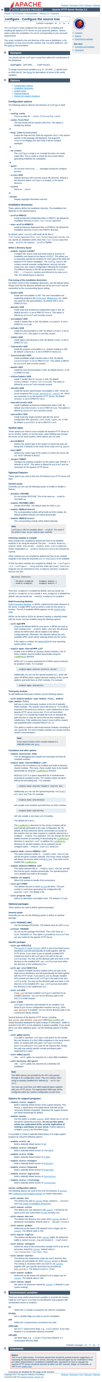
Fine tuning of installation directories (34, 1203)
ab (45, 1144)
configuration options (22, 1188)
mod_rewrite (34, 1020)
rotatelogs (50, 1183)
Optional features (21, 93)
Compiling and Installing (84, 47)
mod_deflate (20, 1010)
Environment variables (84, 39)
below (29, 72)
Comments (79, 50)
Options (78, 36)
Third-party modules (18, 691)
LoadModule (20, 657)
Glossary (88, 5)
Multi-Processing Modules (20, 601)
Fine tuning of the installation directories (27, 280)
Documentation (31, 13)
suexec (56, 394)
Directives (74, 5)
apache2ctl (46, 394)
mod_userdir (20, 1269)
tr (68, 23)
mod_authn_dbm (16, 1020)
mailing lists (26, 1366)
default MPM (43, 641)
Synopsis (78, 33)
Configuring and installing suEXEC (28, 1194)
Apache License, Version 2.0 (32, 1377)
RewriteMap (54, 1020)
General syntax (15, 484)
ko (64, 23)
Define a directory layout (20, 248)
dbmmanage (52, 298)
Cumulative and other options (22, 750)
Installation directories (23, 88)
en (55, 23)
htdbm (47, 1157)
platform (11, 45)
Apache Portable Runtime (29, 948)
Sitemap (96, 5)
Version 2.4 (44, 13)
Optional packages (18, 904)
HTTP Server (18, 13)
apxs (37, 744)
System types (20, 91)
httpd (36, 394)
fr (60, 23)
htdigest (48, 1163)
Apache (7, 13)
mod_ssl (20, 993)
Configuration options (23, 86)
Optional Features (18, 472)
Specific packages (17, 942)
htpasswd (41, 298)
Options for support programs (27, 96)
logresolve (50, 1176)
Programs (55, 13)
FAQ (81, 5)
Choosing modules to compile (22, 538)
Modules (64, 5)
